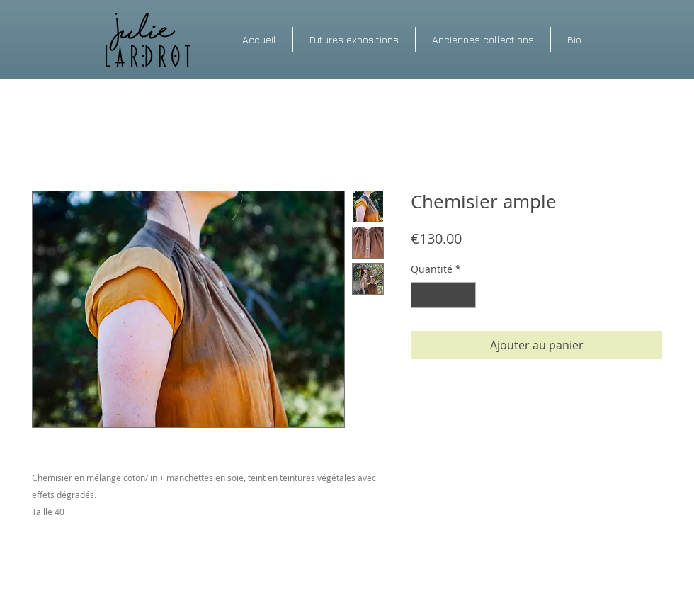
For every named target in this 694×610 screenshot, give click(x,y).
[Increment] (465, 295)
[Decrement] (422, 295)
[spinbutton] (443, 295)
